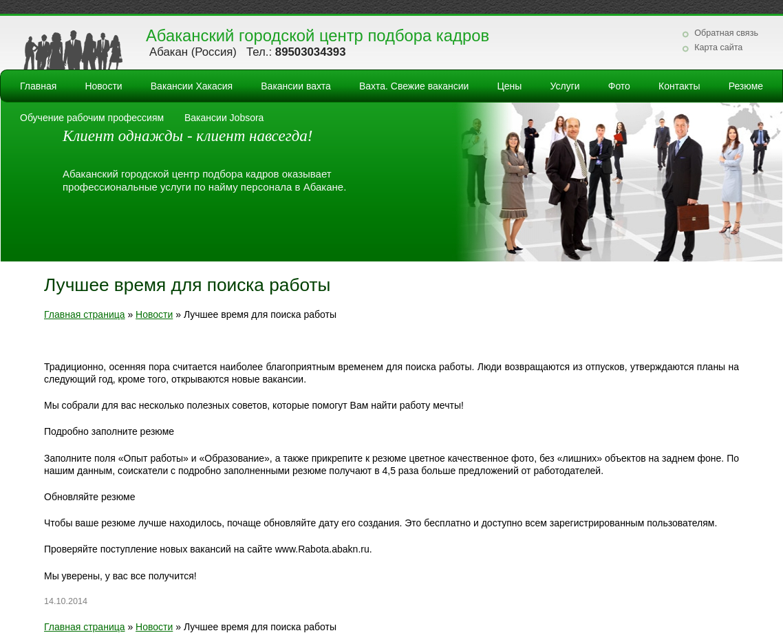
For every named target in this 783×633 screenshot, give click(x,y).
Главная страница (84, 314)
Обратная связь (726, 33)
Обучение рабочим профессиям (92, 117)
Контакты (679, 86)
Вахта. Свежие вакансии (414, 86)
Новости (103, 86)
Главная (38, 86)
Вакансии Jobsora (224, 117)
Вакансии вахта (296, 86)
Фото (619, 86)
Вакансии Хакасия (192, 86)
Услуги (565, 86)
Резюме (746, 86)
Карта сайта (718, 47)
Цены (509, 86)
